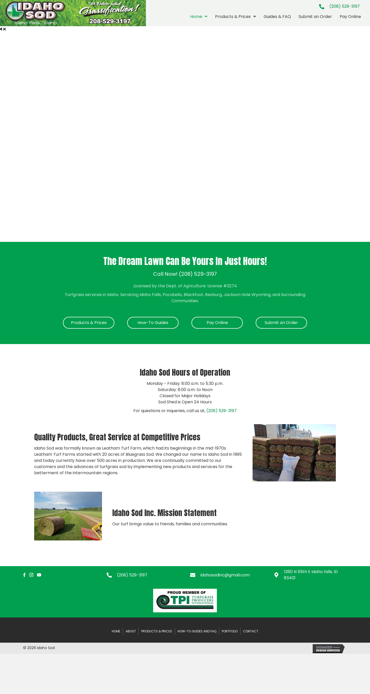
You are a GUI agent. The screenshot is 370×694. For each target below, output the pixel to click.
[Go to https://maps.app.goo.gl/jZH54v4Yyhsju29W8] (310, 575)
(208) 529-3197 (344, 6)
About (131, 631)
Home (116, 631)
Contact (250, 631)
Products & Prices (156, 631)
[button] (88, 323)
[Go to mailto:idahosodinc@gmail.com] (226, 575)
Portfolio (230, 631)
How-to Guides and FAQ (197, 631)
